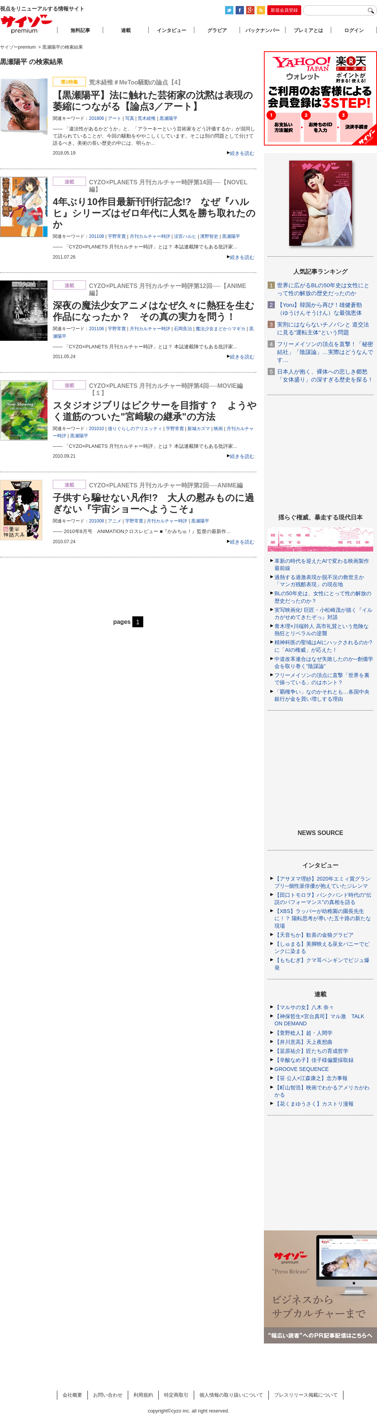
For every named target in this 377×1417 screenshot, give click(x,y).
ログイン (354, 30)
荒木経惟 (147, 118)
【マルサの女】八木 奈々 (304, 1007)
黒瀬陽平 (168, 118)
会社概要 (72, 1395)
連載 (126, 30)
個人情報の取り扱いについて (231, 1395)
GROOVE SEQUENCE (301, 1069)
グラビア (217, 30)
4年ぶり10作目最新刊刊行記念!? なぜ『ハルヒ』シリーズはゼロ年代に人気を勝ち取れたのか (154, 213)
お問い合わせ (108, 1395)
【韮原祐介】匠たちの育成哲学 (311, 1051)
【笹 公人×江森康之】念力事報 (311, 1078)
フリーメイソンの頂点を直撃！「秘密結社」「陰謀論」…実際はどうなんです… (325, 352)
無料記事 (80, 30)
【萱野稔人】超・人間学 (303, 1033)
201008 (96, 521)
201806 (96, 118)
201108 (96, 236)
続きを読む (242, 153)
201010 (96, 428)
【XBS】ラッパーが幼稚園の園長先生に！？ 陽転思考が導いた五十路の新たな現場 (322, 918)
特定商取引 (176, 1395)
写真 (129, 118)
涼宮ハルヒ (185, 236)
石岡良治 (183, 328)
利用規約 (143, 1395)
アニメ (114, 521)
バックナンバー (262, 30)
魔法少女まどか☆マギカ (220, 328)
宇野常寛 (117, 236)
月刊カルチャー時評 (150, 236)
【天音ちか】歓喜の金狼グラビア (314, 935)
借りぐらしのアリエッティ (135, 428)
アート (114, 118)
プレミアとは (308, 30)
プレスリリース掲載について (306, 1395)
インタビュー (171, 30)
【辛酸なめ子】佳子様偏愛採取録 (314, 1060)
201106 (96, 328)
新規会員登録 (284, 10)
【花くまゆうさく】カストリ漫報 (314, 1104)
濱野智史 (209, 236)
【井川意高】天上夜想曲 (303, 1042)
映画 (218, 428)
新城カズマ (198, 428)
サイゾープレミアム (27, 24)
